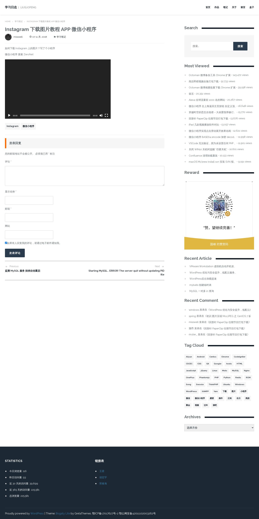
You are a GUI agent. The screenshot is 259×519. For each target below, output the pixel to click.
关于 (234, 7)
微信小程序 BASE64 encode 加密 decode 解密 (212, 137)
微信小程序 (28, 126)
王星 (101, 471)
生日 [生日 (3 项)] (238, 398)
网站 (7, 225)
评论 (8, 161)
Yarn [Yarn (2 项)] (215, 391)
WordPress (37, 513)
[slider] (55, 115)
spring (192, 315)
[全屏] (106, 115)
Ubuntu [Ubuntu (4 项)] (226, 384)
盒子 (251, 7)
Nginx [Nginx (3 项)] (247, 371)
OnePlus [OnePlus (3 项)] (190, 378)
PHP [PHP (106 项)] (217, 378)
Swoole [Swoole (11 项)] (200, 384)
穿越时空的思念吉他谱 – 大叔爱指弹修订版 (212, 112)
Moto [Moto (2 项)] (225, 371)
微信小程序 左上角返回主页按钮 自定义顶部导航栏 (212, 106)
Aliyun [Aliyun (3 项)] (189, 357)
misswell (14, 36)
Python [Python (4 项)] (227, 378)
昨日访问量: (16, 477)
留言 (243, 7)
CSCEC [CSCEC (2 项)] (189, 364)
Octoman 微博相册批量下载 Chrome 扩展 (212, 87)
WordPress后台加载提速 (203, 279)
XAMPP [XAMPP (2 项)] (205, 391)
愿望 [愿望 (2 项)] (212, 398)
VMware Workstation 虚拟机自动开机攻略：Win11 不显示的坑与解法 (213, 266)
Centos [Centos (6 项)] (213, 357)
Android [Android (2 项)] (200, 357)
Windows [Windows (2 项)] (239, 384)
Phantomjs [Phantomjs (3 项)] (204, 378)
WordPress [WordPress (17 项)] (191, 391)
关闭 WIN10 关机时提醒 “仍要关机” (208, 149)
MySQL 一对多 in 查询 (201, 291)
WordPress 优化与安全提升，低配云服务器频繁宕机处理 (213, 272)
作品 (216, 7)
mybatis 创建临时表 (200, 285)
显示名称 (10, 191)
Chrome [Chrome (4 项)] (225, 357)
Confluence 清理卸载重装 (203, 155)
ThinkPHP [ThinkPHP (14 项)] (213, 384)
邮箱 (8, 208)
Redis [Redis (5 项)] (238, 378)
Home (8, 21)
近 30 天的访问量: (19, 483)
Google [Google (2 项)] (218, 364)
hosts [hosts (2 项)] (230, 364)
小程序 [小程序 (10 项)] (243, 391)
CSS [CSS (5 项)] (200, 364)
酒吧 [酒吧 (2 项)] (215, 405)
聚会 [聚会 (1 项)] (188, 405)
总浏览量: (14, 495)
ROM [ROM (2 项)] (248, 378)
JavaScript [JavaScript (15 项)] (191, 371)
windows (194, 309)
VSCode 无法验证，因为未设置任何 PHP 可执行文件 (212, 143)
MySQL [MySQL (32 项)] (236, 371)
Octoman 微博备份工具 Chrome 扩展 (210, 75)
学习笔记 (19, 21)
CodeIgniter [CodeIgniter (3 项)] (240, 357)
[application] (58, 89)
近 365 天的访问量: (20, 489)
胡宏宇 (103, 477)
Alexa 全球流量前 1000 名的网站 (207, 100)
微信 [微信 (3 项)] (188, 398)
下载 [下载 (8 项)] (224, 391)
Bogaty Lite (63, 513)
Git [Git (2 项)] (208, 364)
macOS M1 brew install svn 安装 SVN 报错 (212, 161)
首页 (208, 7)
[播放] (9, 115)
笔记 (225, 7)
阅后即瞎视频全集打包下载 (204, 81)
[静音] (101, 115)
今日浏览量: (16, 471)
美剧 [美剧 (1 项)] (247, 398)
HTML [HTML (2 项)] (240, 364)
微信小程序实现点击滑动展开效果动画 (210, 131)
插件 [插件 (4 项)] (221, 398)
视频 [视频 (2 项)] (197, 405)
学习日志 (11, 7)
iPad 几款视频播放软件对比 (204, 124)
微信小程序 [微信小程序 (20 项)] (200, 398)
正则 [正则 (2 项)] (230, 398)
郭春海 (103, 483)
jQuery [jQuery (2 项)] (204, 371)
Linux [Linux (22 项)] (215, 371)
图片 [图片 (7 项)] (233, 391)
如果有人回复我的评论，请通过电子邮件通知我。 (33, 242)
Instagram (12, 126)
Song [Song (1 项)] (188, 384)
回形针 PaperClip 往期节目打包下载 (209, 118)
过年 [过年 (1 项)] (206, 405)
